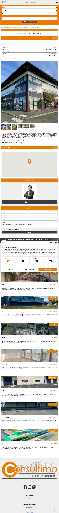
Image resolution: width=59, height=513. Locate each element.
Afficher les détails (50, 265)
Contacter (29, 202)
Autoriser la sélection (29, 269)
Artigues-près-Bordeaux (17, 27)
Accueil (2, 27)
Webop (31, 512)
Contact (29, 499)
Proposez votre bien (29, 496)
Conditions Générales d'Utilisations (29, 505)
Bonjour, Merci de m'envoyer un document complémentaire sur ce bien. (29, 224)
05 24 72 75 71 (31, 2)
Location (5, 27)
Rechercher (29, 22)
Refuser (11, 269)
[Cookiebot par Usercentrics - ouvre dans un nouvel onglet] (51, 243)
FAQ (29, 498)
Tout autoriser (48, 269)
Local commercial (9, 27)
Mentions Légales (29, 507)
